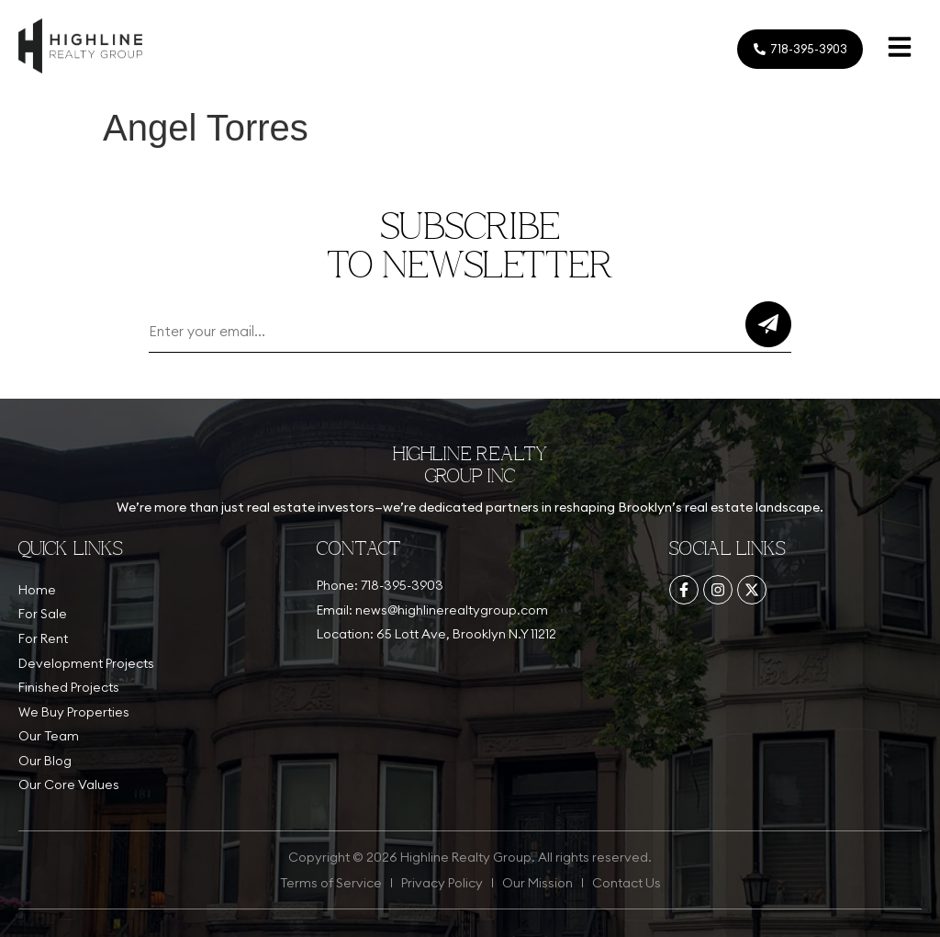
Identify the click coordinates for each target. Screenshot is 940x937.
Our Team (48, 736)
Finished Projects (68, 687)
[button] (900, 49)
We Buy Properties (73, 712)
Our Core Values (68, 784)
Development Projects (86, 663)
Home (37, 589)
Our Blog (45, 760)
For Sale (42, 613)
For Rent (43, 638)
